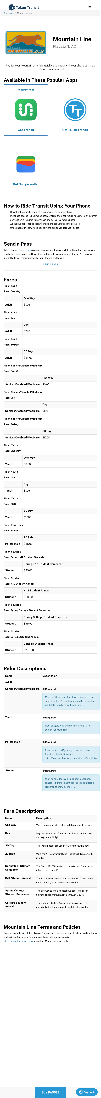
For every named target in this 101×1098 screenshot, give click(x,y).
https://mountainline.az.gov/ (18, 941)
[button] (90, 7)
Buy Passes (50, 1092)
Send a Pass (25, 250)
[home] (23, 7)
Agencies (9, 13)
